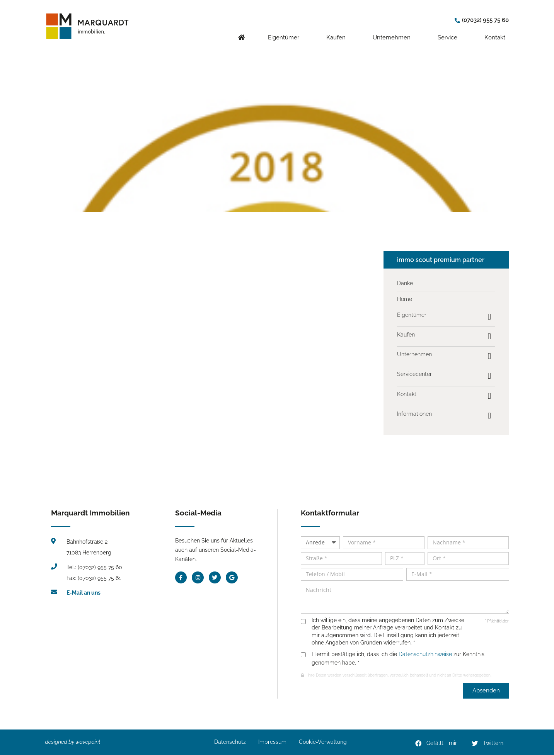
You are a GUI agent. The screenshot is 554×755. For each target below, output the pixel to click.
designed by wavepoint (73, 742)
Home (404, 299)
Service (449, 30)
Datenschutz (230, 742)
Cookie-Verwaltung (323, 742)
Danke (405, 283)
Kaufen (337, 30)
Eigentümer (285, 30)
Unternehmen (393, 30)
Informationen (414, 414)
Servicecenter (414, 374)
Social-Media (198, 512)
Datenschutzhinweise (425, 654)
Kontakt (496, 30)
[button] (436, 743)
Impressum (272, 742)
